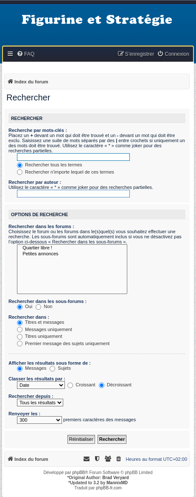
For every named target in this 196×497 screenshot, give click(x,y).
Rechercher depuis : (30, 396)
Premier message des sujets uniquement (63, 343)
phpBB (78, 472)
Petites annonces (72, 254)
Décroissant (115, 384)
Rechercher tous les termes (49, 164)
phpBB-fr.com (109, 488)
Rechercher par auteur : (34, 182)
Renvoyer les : (24, 413)
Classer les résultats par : (36, 378)
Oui (24, 306)
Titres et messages (40, 322)
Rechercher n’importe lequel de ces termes (65, 171)
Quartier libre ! (72, 248)
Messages (31, 368)
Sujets (60, 368)
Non (44, 306)
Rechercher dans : (28, 317)
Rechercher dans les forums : (41, 226)
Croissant (81, 384)
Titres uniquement (39, 336)
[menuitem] (25, 54)
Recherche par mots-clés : (37, 130)
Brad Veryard (115, 477)
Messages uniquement (44, 329)
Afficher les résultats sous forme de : (49, 363)
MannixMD (117, 482)
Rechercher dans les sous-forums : (47, 301)
